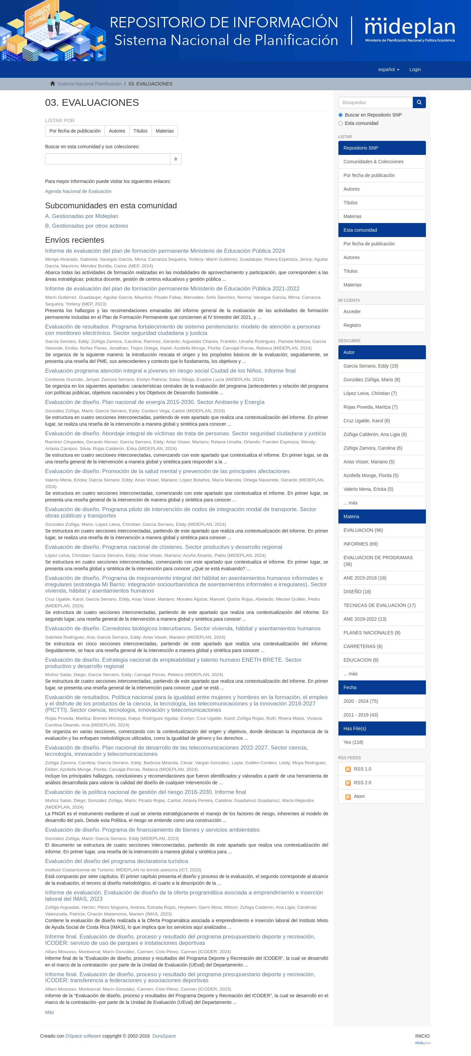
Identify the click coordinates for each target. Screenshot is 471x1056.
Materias (165, 131)
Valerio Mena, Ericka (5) (369, 489)
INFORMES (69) (361, 544)
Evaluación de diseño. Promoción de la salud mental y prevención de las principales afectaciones (167, 471)
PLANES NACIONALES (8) (372, 632)
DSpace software (83, 1036)
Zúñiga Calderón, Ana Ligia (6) (375, 434)
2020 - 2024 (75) (361, 701)
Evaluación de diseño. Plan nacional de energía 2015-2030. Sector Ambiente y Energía (155, 402)
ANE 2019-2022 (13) (365, 619)
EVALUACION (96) (363, 530)
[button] (389, 69)
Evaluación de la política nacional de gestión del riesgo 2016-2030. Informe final (145, 792)
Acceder (352, 311)
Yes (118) (353, 742)
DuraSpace (164, 1036)
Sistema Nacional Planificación (89, 83)
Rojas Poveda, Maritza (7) (371, 407)
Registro (352, 325)
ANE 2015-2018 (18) (365, 578)
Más (49, 1012)
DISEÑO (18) (357, 591)
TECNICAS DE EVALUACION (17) (380, 605)
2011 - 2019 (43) (361, 714)
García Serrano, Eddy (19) (371, 366)
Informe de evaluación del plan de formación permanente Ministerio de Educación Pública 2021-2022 (172, 288)
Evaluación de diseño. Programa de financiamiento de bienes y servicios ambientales (152, 830)
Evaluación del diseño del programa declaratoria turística (116, 861)
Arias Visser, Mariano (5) (369, 461)
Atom (354, 797)
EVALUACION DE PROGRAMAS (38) (378, 561)
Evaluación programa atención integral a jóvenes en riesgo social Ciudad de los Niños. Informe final (170, 371)
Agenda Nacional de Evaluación (78, 191)
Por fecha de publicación (75, 131)
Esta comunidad (358, 123)
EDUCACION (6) (361, 660)
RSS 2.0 (357, 783)
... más (351, 502)
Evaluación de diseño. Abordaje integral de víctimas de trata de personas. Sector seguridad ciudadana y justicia (185, 433)
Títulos (141, 131)
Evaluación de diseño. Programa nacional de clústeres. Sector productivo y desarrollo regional (163, 547)
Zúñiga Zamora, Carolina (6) (373, 448)
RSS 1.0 (357, 769)
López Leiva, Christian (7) (370, 393)
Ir (175, 159)
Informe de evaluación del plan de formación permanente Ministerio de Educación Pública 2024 (165, 251)
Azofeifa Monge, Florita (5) (371, 475)
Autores (117, 131)
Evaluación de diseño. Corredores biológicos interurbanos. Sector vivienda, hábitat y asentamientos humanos (183, 628)
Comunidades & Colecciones (374, 161)
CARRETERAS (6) (363, 646)
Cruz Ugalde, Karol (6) (367, 420)
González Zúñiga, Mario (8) (372, 379)
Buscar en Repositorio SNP (370, 115)
